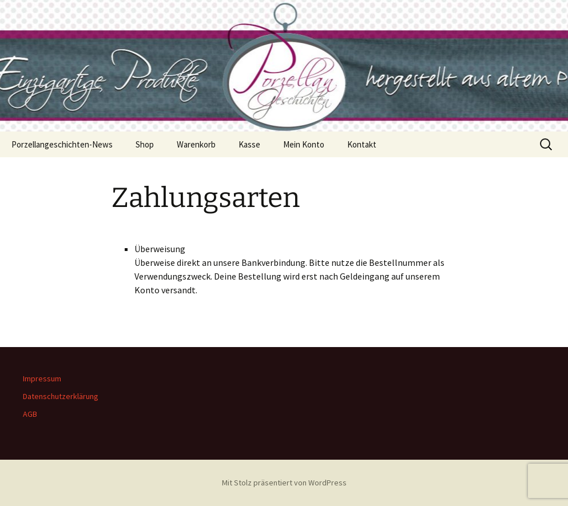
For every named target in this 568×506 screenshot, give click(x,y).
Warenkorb (196, 144)
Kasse (249, 144)
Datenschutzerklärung (60, 396)
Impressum (42, 378)
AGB (30, 414)
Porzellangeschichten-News (62, 144)
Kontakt (361, 144)
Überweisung (159, 248)
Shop (145, 144)
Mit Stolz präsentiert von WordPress (284, 482)
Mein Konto (303, 144)
